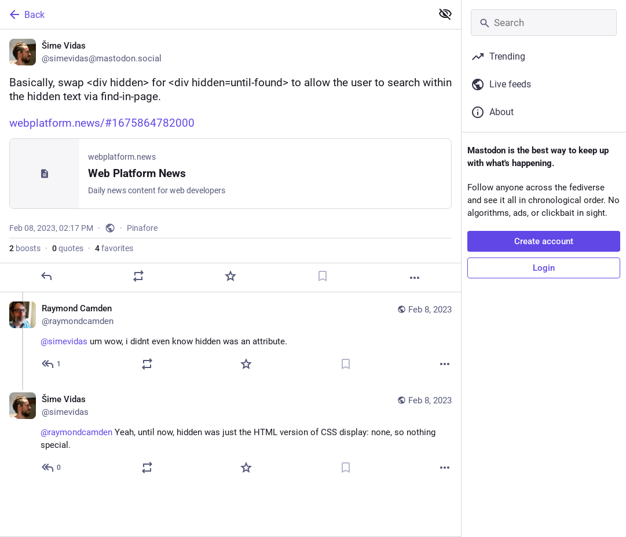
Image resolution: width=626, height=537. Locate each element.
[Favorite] (230, 276)
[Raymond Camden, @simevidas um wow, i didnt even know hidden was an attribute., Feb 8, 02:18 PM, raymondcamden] (230, 337)
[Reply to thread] (52, 364)
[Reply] (46, 276)
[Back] (215, 14)
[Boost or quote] (138, 276)
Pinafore (142, 228)
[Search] (544, 22)
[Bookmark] (323, 276)
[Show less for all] (445, 14)
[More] (415, 278)
